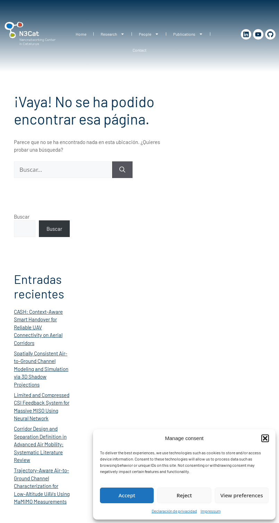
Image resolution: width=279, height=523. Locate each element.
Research (113, 34)
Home (81, 34)
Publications (188, 34)
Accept (127, 495)
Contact (139, 50)
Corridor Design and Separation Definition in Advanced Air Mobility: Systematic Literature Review (40, 444)
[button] (265, 438)
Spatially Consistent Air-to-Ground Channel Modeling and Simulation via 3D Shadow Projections (41, 369)
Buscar (21, 216)
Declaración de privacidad (174, 510)
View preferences (241, 495)
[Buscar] (122, 169)
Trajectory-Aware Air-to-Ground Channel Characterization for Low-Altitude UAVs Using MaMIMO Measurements (42, 486)
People (149, 34)
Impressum (211, 510)
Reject (184, 495)
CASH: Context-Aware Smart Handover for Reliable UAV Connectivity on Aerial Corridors (38, 327)
